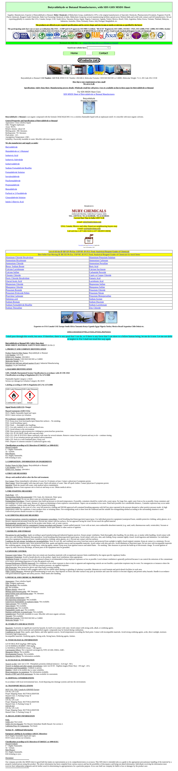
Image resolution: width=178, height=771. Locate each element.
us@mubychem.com (92, 228)
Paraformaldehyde (12, 181)
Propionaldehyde (12, 185)
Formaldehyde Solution (15, 172)
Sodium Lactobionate (98, 305)
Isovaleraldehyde (12, 176)
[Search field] (99, 47)
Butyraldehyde (11, 147)
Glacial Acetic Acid (14, 281)
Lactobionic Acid (96, 281)
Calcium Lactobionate (15, 269)
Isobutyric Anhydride (14, 160)
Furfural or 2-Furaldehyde (16, 193)
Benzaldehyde (11, 189)
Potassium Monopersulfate (100, 296)
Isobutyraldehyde (12, 164)
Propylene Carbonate (14, 296)
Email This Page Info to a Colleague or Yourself (100, 43)
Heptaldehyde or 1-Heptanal (17, 151)
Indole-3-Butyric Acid (14, 202)
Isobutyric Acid (11, 155)
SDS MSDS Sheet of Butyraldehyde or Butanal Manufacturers (89, 94)
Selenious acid (12, 299)
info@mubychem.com (92, 222)
